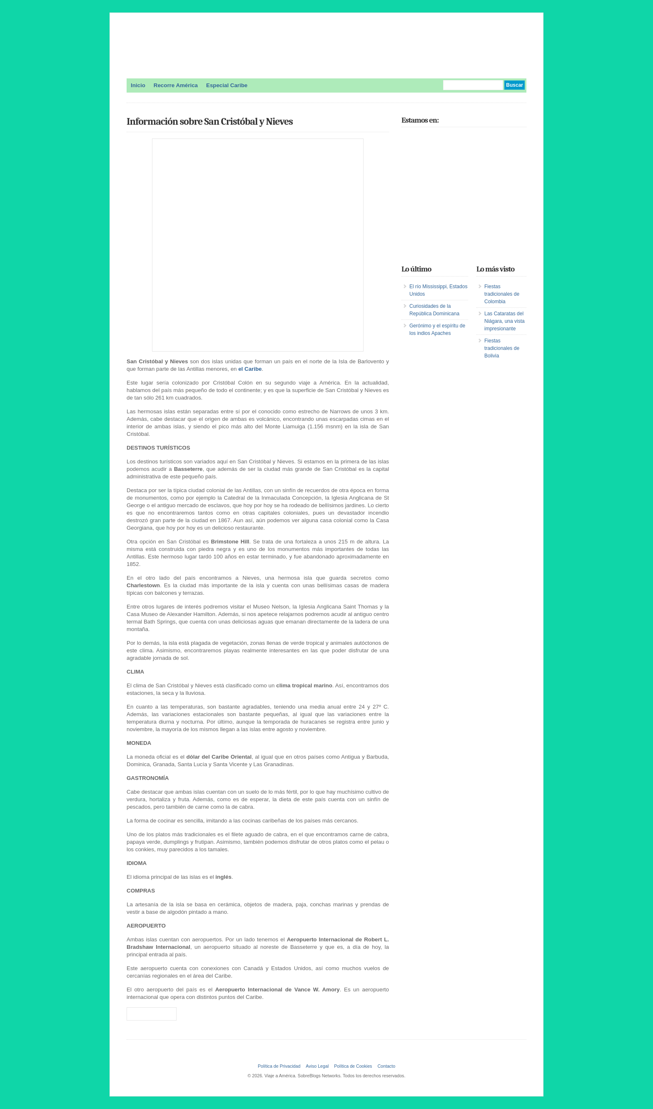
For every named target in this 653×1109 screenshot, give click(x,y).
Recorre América (176, 85)
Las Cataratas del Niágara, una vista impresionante (504, 321)
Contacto (386, 1066)
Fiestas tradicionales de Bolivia (501, 348)
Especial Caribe (226, 85)
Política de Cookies (353, 1066)
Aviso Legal (317, 1066)
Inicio (138, 85)
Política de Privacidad (279, 1066)
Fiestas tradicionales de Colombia (501, 294)
